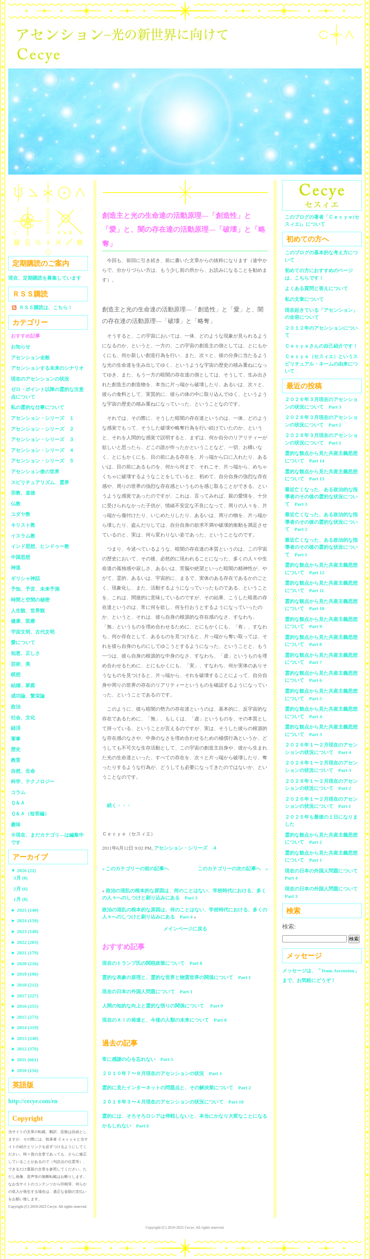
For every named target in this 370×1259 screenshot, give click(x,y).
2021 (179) (24, 952)
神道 (16, 567)
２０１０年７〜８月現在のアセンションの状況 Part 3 (162, 1073)
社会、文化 (23, 717)
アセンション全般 (30, 357)
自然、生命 (23, 771)
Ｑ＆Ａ (20, 803)
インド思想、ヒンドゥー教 (40, 546)
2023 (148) (24, 931)
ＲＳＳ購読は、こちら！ (46, 307)
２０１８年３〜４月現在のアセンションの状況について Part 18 (173, 1102)
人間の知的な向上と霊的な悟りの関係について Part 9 (162, 1006)
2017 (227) (24, 995)
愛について (23, 642)
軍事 (16, 739)
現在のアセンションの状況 (40, 379)
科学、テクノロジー (33, 781)
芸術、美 (20, 664)
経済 (16, 728)
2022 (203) (24, 942)
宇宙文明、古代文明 (33, 632)
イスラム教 (23, 536)
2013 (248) (24, 1038)
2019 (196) (24, 974)
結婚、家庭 (23, 685)
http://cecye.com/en (33, 1101)
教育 (16, 760)
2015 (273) (24, 1017)
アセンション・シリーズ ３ (42, 439)
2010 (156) (24, 1070)
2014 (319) (24, 1027)
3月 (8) (20, 878)
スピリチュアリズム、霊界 (40, 482)
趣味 (16, 824)
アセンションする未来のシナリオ (47, 368)
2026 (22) (23, 870)
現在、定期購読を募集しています (44, 278)
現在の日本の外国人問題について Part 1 (147, 991)
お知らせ (20, 347)
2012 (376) (24, 1049)
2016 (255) (24, 1006)
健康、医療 (23, 621)
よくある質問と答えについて (316, 288)
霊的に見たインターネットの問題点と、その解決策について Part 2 (176, 1087)
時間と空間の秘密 (30, 600)
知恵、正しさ (25, 653)
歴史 (16, 749)
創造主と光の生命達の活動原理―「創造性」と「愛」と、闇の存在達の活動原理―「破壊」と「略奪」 (183, 229)
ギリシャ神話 (25, 578)
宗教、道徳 (23, 493)
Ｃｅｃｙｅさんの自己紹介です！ (321, 346)
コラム (18, 792)
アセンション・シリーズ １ (42, 418)
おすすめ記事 (25, 336)
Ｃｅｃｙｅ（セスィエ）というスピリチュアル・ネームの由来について (321, 364)
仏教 (16, 504)
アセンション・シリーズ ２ (42, 429)
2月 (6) (20, 889)
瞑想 (16, 674)
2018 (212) (24, 985)
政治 (16, 706)
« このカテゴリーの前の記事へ (135, 868)
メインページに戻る (185, 929)
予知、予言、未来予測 (35, 589)
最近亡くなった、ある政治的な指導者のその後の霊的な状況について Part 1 (321, 547)
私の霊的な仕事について (37, 407)
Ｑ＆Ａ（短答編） (30, 813)
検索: (289, 926)
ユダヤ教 (20, 514)
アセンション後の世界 (35, 471)
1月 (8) (20, 899)
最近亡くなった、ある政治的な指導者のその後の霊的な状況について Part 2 (321, 522)
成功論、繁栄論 (28, 696)
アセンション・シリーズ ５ (42, 461)
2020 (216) (24, 963)
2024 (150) (24, 920)
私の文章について (304, 299)
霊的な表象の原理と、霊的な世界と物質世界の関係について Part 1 (176, 977)
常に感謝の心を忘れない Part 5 (137, 1059)
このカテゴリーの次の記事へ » (233, 868)
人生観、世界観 (28, 610)
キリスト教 (23, 525)
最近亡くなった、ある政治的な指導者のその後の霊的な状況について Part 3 (321, 497)
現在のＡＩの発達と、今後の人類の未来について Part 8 (164, 1020)
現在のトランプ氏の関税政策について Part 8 (152, 963)
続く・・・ (119, 805)
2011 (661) (24, 1059)
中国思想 (20, 557)
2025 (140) (24, 910)
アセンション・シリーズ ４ (185, 848)
